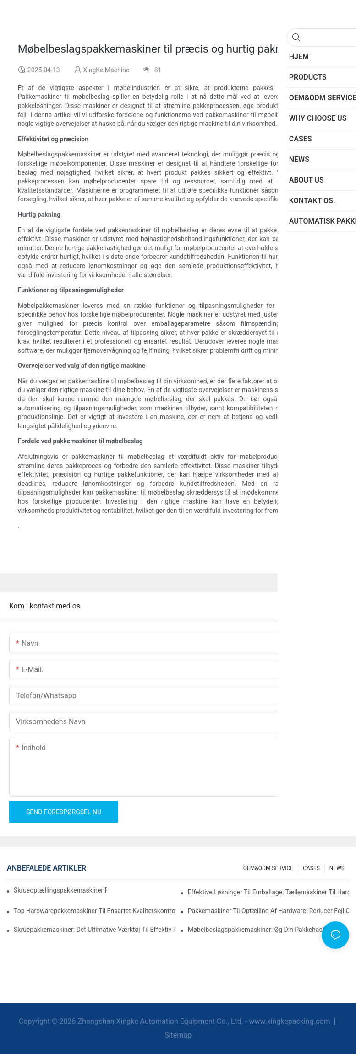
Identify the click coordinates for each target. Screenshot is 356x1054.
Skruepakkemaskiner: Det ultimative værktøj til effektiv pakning (94, 929)
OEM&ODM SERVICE (268, 868)
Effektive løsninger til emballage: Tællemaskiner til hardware (268, 892)
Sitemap (178, 1035)
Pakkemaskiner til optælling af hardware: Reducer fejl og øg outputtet (268, 910)
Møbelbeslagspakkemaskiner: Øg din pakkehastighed (264, 929)
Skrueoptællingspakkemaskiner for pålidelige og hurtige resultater (60, 890)
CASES (311, 868)
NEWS (337, 868)
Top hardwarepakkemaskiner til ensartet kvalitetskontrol (94, 910)
